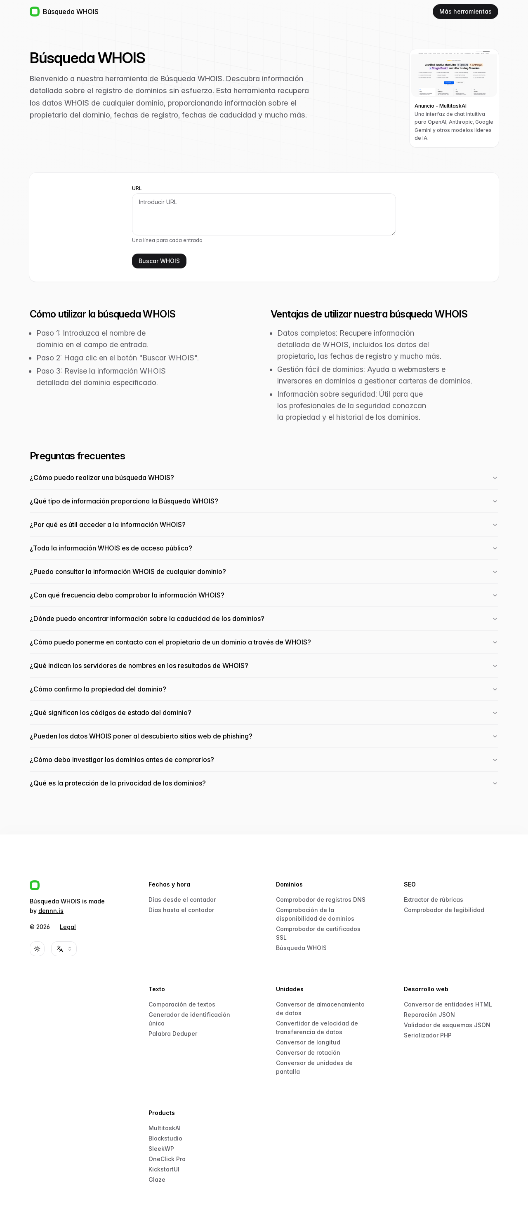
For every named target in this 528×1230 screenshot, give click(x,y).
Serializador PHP (428, 1035)
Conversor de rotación (308, 1052)
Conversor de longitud (308, 1042)
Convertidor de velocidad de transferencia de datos (317, 1027)
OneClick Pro (167, 1158)
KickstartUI (163, 1169)
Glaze (156, 1179)
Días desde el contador (182, 899)
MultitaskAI (164, 1127)
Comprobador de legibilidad (444, 909)
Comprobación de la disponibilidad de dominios (315, 914)
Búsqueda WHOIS (301, 947)
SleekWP (161, 1148)
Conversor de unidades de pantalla (314, 1067)
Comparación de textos (181, 1004)
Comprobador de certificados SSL (318, 933)
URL (137, 188)
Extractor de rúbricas (433, 899)
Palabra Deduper (172, 1033)
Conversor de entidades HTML (448, 1004)
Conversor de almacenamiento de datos (320, 1008)
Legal (68, 926)
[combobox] (64, 948)
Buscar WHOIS (159, 260)
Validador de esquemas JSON (447, 1024)
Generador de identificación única (189, 1019)
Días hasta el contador (181, 909)
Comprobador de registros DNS (320, 899)
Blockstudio (165, 1138)
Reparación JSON (429, 1014)
